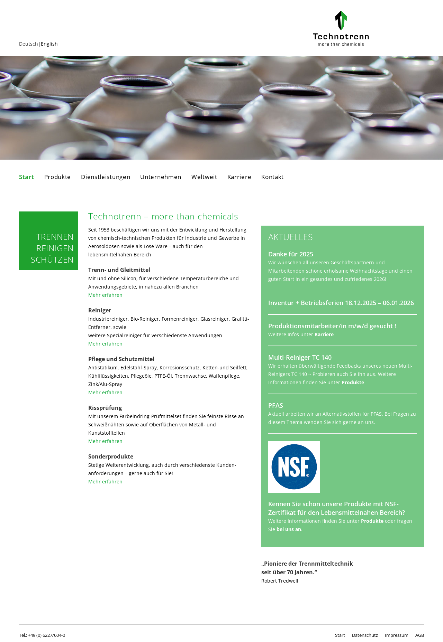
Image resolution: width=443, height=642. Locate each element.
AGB (419, 635)
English (49, 43)
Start (26, 176)
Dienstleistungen (105, 176)
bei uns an (289, 529)
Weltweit (204, 176)
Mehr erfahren (105, 295)
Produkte (57, 176)
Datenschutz (365, 635)
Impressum (396, 635)
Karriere (239, 176)
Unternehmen (160, 176)
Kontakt (272, 176)
